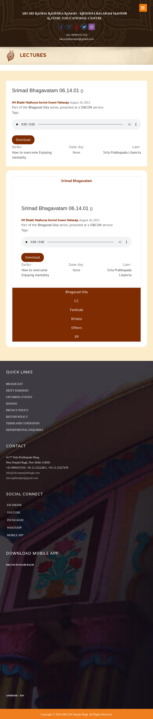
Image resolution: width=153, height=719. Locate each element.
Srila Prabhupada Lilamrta (122, 152)
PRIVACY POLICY (17, 410)
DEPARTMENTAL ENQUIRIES (24, 429)
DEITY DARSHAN (17, 390)
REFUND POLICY (17, 416)
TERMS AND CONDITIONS (23, 423)
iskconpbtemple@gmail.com (76, 39)
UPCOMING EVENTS (19, 397)
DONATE (11, 403)
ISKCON (86, 107)
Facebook (14, 505)
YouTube (13, 512)
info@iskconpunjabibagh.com (23, 472)
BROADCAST (14, 384)
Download (23, 140)
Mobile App (15, 535)
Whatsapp (14, 527)
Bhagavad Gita (38, 107)
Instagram (15, 520)
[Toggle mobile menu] (143, 8)
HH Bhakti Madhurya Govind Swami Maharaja (40, 102)
